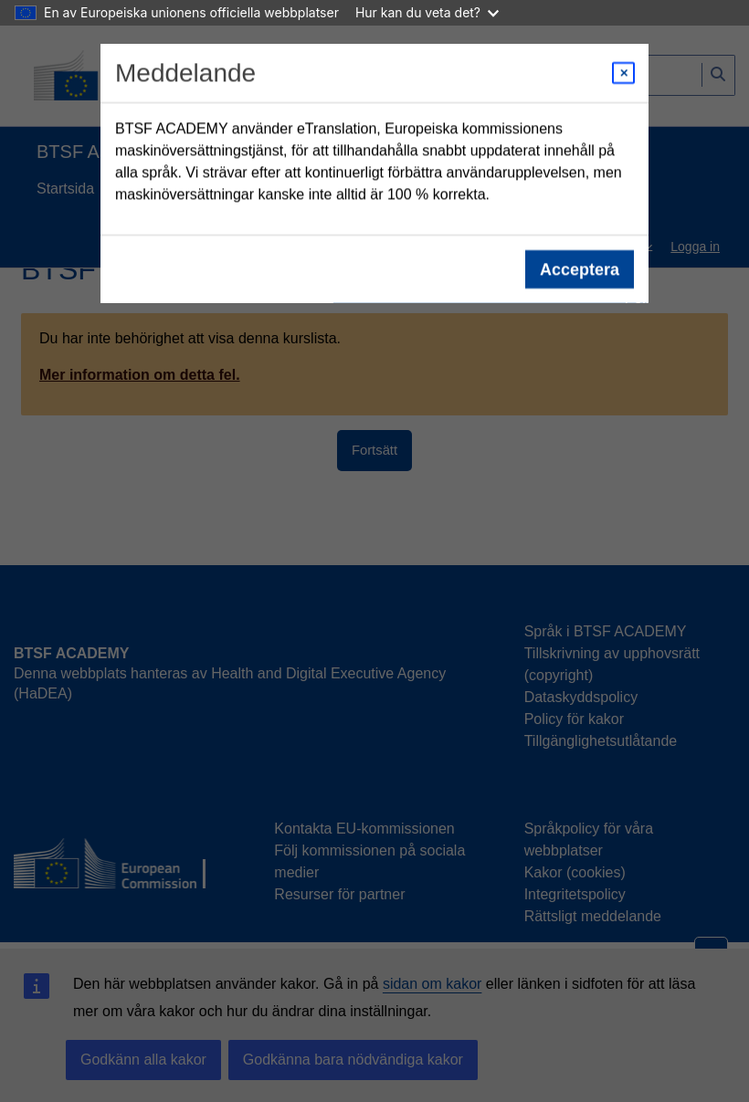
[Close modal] (623, 73)
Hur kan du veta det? (427, 12)
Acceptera (579, 269)
